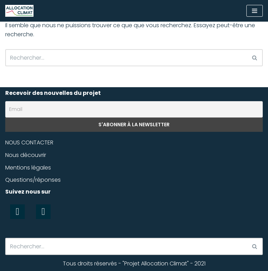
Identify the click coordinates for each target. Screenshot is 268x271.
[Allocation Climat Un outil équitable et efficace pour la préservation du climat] (19, 11)
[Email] (134, 109)
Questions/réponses (33, 180)
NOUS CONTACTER (29, 142)
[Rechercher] (126, 57)
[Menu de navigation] (254, 11)
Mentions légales (28, 168)
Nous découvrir (25, 155)
